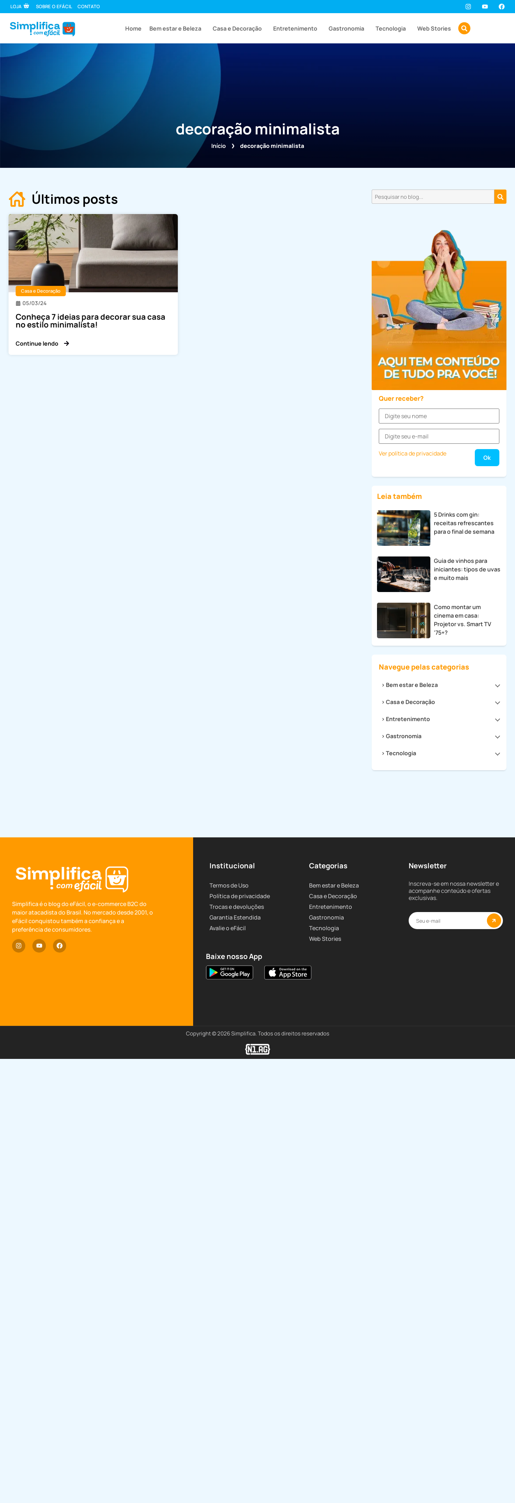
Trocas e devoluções (236, 1404)
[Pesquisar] (500, 197)
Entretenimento (297, 28)
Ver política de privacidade (412, 850)
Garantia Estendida (235, 1415)
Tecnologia (392, 28)
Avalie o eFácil (227, 1425)
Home (133, 28)
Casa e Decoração (239, 28)
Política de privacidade (239, 1393)
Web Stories (434, 28)
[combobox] (433, 197)
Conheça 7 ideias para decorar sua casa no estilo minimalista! (90, 320)
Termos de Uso (229, 1383)
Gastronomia (348, 28)
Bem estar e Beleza (177, 28)
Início (218, 146)
